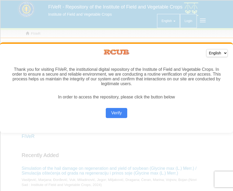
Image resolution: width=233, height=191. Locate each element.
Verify (116, 113)
